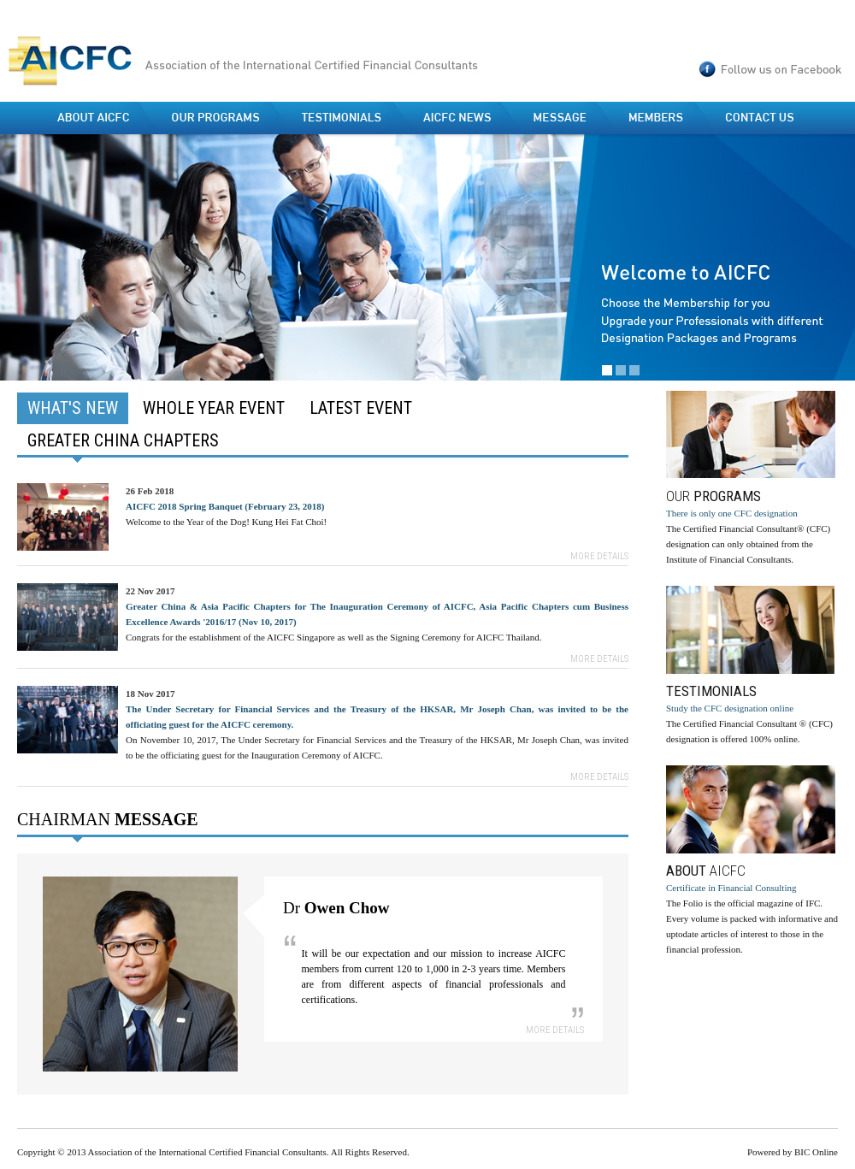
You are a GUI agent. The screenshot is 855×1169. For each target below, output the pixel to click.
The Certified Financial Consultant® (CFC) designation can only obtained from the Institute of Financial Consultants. (752, 477)
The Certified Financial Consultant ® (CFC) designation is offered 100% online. (752, 665)
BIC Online (816, 1152)
